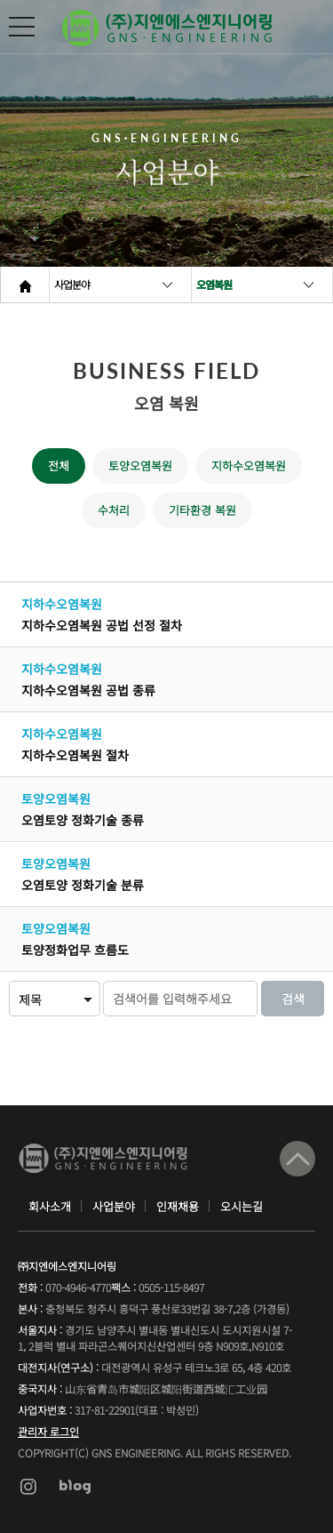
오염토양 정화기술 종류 (82, 820)
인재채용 (177, 1206)
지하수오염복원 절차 (75, 755)
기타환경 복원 (202, 510)
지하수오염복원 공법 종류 (88, 690)
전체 (58, 465)
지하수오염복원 (248, 465)
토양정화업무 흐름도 (75, 950)
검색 (293, 998)
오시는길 (241, 1206)
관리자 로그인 (48, 1431)
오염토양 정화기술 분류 (82, 885)
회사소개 (49, 1206)
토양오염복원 (140, 465)
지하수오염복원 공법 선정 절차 (101, 625)
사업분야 (72, 284)
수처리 (114, 510)
